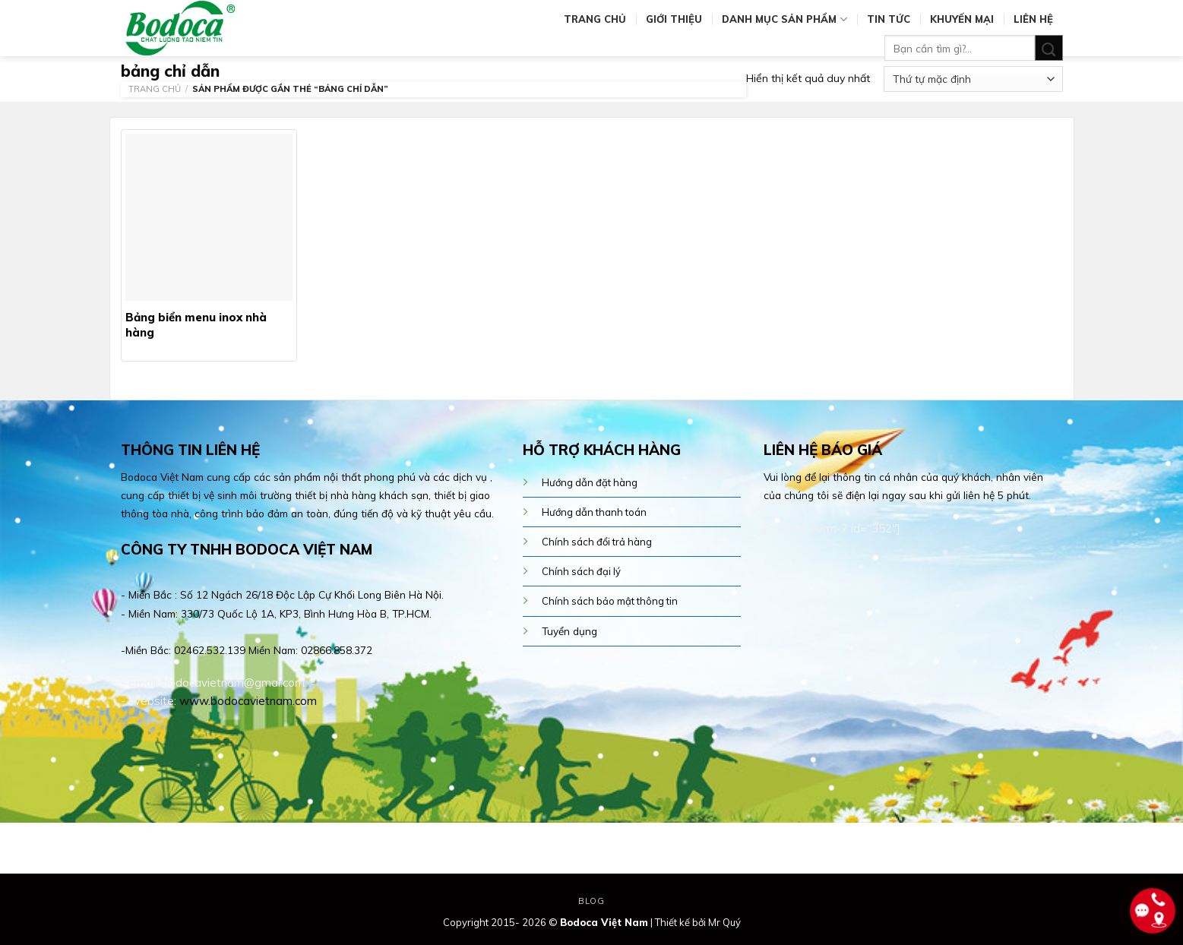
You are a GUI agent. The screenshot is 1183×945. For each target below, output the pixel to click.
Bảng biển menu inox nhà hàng (196, 325)
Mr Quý (724, 922)
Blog (591, 901)
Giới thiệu (674, 19)
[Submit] (1049, 48)
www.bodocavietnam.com (248, 701)
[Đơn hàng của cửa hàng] (973, 79)
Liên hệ (1033, 19)
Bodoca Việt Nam (604, 922)
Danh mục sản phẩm (784, 19)
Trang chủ (595, 19)
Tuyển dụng (569, 630)
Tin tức (888, 19)
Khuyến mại (962, 19)
